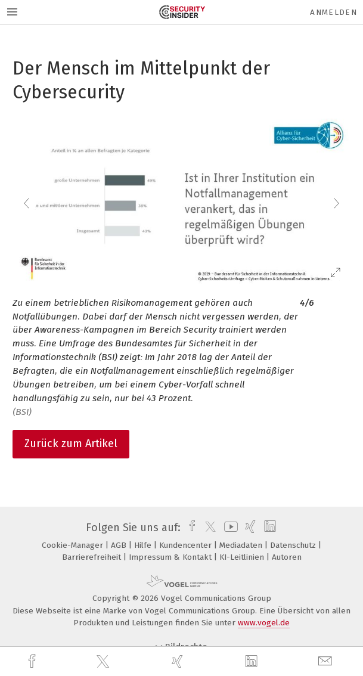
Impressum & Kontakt (171, 557)
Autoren (287, 557)
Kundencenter (186, 545)
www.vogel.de (264, 623)
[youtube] (229, 527)
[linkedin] (253, 661)
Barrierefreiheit (92, 557)
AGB (120, 545)
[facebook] (33, 661)
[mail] (326, 661)
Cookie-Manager (74, 545)
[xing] (178, 661)
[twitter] (104, 661)
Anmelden (333, 12)
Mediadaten (242, 545)
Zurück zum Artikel (70, 443)
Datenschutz (294, 545)
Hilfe (144, 545)
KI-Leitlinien (242, 557)
